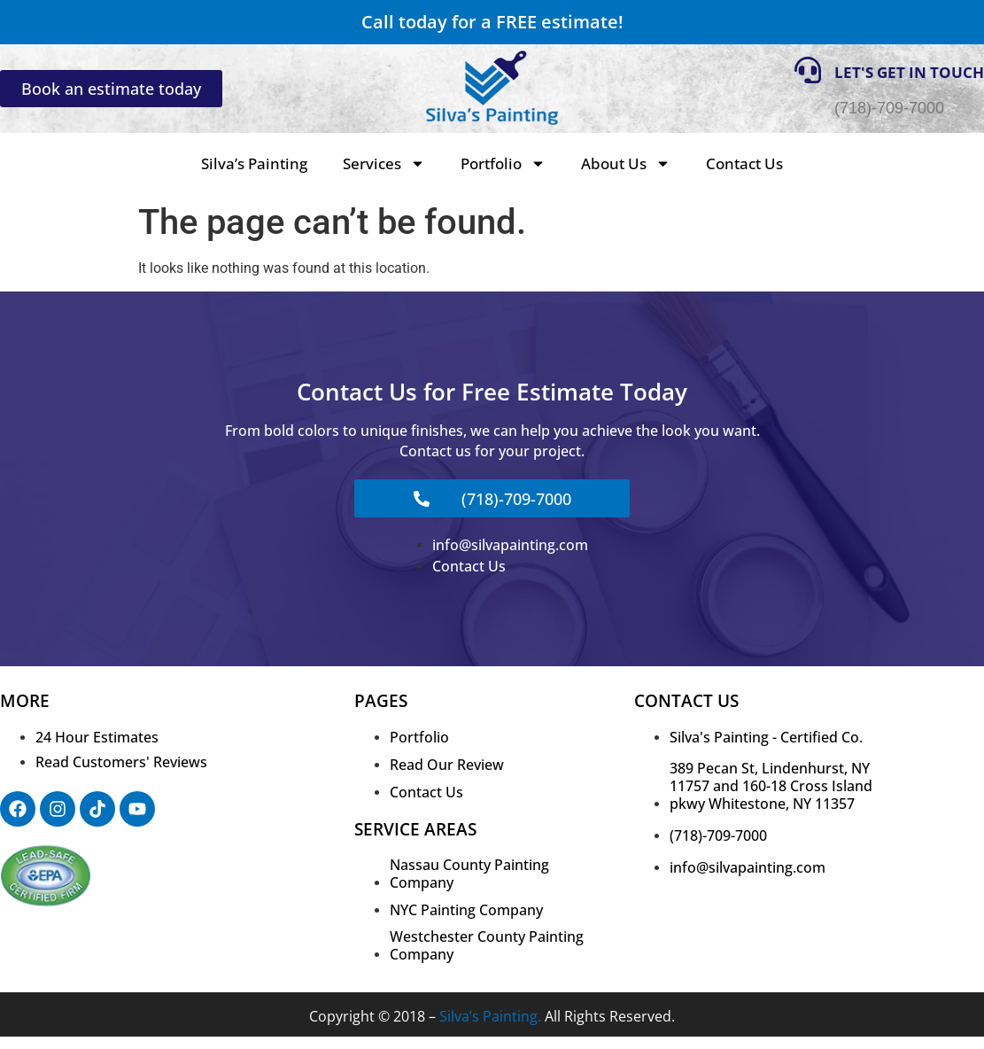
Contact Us (744, 163)
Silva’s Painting (254, 163)
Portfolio (503, 163)
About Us (625, 163)
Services (384, 163)
